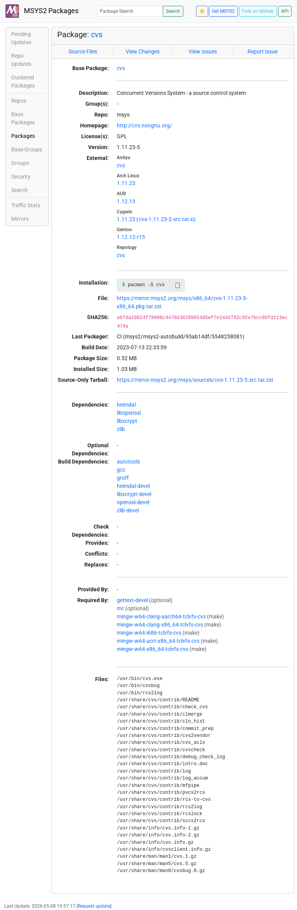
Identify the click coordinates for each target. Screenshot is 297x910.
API (284, 11)
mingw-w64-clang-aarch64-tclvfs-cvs (161, 616)
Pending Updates (21, 38)
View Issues (203, 51)
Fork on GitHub (258, 11)
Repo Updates (21, 60)
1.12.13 (126, 201)
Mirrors (20, 219)
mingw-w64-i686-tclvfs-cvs (149, 633)
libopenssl (129, 413)
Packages (23, 136)
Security (21, 176)
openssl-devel (133, 502)
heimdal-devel (133, 486)
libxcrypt (127, 421)
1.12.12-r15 (131, 237)
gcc (121, 470)
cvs (96, 34)
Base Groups (26, 149)
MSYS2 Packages (42, 11)
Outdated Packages (23, 81)
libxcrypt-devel (134, 494)
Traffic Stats (25, 205)
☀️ (202, 11)
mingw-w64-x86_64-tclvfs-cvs (152, 649)
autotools (128, 461)
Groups (20, 163)
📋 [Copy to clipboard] (177, 285)
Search (173, 11)
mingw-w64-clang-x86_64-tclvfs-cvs (160, 625)
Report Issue (263, 51)
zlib (121, 429)
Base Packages (23, 118)
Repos (18, 101)
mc (120, 608)
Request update (94, 906)
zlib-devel (128, 510)
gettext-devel (132, 600)
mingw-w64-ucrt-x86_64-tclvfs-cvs (158, 641)
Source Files (82, 51)
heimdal (126, 405)
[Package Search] (130, 11)
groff (123, 478)
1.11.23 (126, 183)
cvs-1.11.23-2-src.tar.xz (167, 219)
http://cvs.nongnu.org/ (144, 125)
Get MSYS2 (223, 11)
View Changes (143, 51)
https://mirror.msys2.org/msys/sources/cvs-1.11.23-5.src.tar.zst (195, 380)
